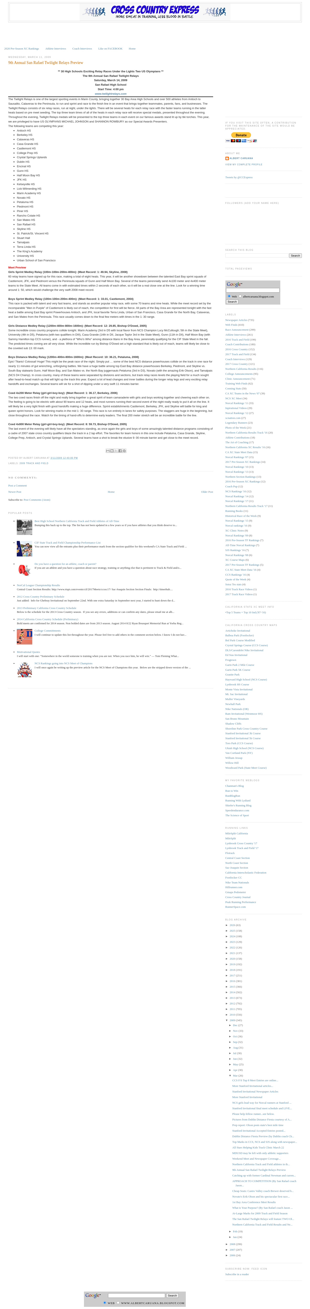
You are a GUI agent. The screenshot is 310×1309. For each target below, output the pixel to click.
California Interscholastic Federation (246, 872)
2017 (233, 975)
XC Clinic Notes (234, 530)
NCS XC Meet (233, 398)
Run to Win (231, 790)
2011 (233, 1009)
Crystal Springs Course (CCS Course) (246, 645)
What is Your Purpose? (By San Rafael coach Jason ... (262, 1207)
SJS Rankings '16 (235, 550)
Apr (235, 1070)
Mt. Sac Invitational (236, 694)
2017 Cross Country (236, 364)
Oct (235, 1036)
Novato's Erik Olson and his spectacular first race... (261, 1196)
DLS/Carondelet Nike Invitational (244, 650)
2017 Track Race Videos (239, 594)
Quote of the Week (235, 579)
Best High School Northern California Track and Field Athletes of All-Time (77, 521)
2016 (233, 981)
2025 (233, 930)
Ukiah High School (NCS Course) (244, 748)
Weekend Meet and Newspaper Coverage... (256, 1158)
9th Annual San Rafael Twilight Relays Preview (45, 62)
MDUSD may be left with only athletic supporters (260, 1153)
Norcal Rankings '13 (236, 471)
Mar (235, 1075)
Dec (235, 1025)
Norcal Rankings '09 (236, 535)
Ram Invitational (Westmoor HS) (244, 713)
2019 (233, 964)
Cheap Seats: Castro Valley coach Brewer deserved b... (263, 1191)
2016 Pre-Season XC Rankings (242, 481)
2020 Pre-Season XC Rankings (21, 48)
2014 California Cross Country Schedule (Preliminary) (47, 619)
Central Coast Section (237, 858)
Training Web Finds (236, 383)
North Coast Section (236, 862)
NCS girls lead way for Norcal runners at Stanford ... (261, 1102)
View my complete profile (244, 164)
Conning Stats (233, 388)
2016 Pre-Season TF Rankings (242, 540)
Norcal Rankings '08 (236, 555)
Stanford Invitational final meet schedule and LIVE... (262, 1108)
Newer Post (14, 491)
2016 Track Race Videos (239, 589)
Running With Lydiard (238, 800)
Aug (236, 1047)
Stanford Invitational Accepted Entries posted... (258, 1130)
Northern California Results (240, 368)
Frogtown (230, 659)
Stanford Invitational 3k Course (243, 733)
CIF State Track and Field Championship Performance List (68, 542)
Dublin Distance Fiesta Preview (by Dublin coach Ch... (263, 1136)
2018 (233, 969)
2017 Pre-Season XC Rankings (242, 461)
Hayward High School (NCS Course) (246, 679)
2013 (233, 997)
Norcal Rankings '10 (236, 466)
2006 (233, 1255)
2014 (233, 992)
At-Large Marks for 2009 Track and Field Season (259, 1213)
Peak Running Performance (240, 902)
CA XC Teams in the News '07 (242, 393)
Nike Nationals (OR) (237, 709)
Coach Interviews (82, 48)
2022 (233, 947)
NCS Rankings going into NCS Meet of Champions (64, 663)
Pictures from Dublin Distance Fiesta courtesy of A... (262, 1119)
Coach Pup (231, 486)
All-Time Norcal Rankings (240, 545)
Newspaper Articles (236, 320)
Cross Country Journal (238, 897)
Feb (235, 1231)
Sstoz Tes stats (233, 584)
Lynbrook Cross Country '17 (241, 843)
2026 (233, 925)
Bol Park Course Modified (240, 640)
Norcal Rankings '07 (236, 457)
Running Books (234, 511)
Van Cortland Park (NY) (239, 752)
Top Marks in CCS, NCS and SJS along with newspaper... (264, 1141)
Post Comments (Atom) (37, 499)
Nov (236, 1030)
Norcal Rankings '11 (236, 403)
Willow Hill (232, 762)
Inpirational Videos (236, 408)
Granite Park (232, 674)
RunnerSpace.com (235, 906)
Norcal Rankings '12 (236, 413)
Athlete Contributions (237, 437)
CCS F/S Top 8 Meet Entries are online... (255, 1080)
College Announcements (239, 373)
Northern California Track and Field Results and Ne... (262, 1224)
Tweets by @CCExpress (239, 177)
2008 (233, 1244)
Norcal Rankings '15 (236, 520)
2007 (233, 1249)
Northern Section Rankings (240, 476)
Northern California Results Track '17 (246, 506)
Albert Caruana (241, 158)
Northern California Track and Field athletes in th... (261, 1164)
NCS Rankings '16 (235, 491)
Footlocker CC (233, 877)
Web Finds (231, 324)
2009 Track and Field (33, 463)
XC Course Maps (235, 559)
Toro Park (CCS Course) (239, 743)
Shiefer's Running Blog (238, 805)
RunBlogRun (232, 795)
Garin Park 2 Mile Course (239, 664)
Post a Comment (17, 485)
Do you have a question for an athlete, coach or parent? (65, 563)
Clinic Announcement (237, 378)
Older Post (207, 491)
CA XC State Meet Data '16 (240, 569)
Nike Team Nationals (237, 882)
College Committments (48, 630)
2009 (233, 1020)
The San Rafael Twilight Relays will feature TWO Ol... (263, 1219)
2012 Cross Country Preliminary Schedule (40, 596)
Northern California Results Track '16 (246, 432)
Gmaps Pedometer (235, 892)
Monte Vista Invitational (239, 689)
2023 (233, 941)
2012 (233, 1003)
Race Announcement (237, 329)
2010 (233, 1014)
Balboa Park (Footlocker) (239, 635)
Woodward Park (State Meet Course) (246, 767)
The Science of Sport (237, 815)
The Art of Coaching (236, 442)
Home (132, 48)
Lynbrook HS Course (237, 684)
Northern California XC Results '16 (245, 447)
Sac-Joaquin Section (236, 867)
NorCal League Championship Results (38, 585)
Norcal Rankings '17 (236, 501)
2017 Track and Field (237, 354)
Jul (235, 1053)
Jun (235, 1058)
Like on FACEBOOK (110, 48)
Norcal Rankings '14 (236, 496)
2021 (233, 953)
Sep (235, 1042)
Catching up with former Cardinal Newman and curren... (264, 1175)
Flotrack (230, 853)
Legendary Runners (236, 422)
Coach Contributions (237, 344)
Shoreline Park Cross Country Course (246, 728)
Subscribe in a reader (237, 1274)
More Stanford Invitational (247, 1097)
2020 (233, 958)
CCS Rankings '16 (235, 574)
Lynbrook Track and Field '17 (242, 848)
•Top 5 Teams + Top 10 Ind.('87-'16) (245, 612)
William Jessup (233, 757)
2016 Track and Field (237, 339)
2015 (233, 986)
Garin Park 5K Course (237, 669)
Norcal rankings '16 (236, 525)
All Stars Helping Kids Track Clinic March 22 (258, 1147)
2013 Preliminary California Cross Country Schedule (46, 608)
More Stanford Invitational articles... (252, 1085)
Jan (235, 1237)
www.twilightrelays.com (111, 93)
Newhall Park (233, 704)
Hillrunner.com (233, 887)
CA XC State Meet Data (239, 452)
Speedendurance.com (237, 810)
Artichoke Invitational (237, 630)
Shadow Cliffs (233, 723)
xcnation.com (232, 418)
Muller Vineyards (235, 699)
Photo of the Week (235, 427)
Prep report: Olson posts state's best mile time (257, 1125)
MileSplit (230, 838)
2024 (233, 936)
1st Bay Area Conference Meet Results (254, 1202)
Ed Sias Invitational (236, 655)
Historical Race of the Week (241, 515)
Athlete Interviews (55, 48)
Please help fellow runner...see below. (253, 1113)
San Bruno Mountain (237, 718)
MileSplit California (236, 833)
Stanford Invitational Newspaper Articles (255, 1091)
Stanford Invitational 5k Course (243, 738)
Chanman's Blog (234, 785)
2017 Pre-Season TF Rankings (242, 564)
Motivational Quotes (28, 652)
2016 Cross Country (236, 349)
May (236, 1064)
